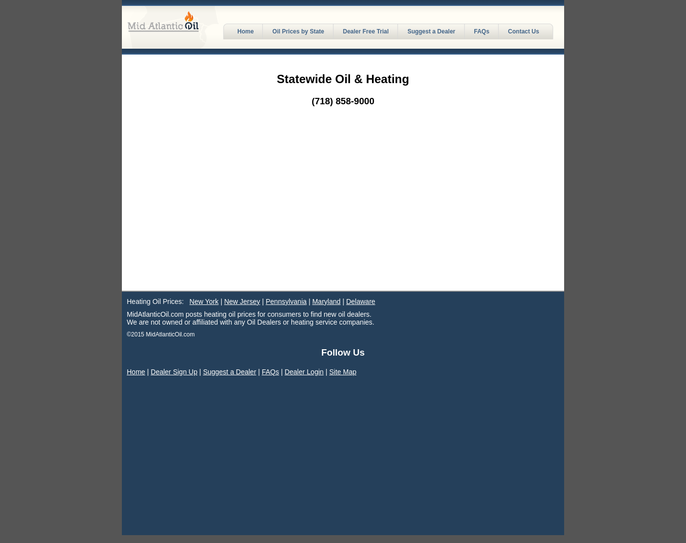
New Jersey (242, 301)
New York (204, 301)
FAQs (270, 372)
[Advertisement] (343, 217)
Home (136, 372)
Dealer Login (304, 372)
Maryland (326, 301)
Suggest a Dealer (229, 372)
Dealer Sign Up (174, 372)
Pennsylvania (286, 301)
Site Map (342, 372)
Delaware (360, 301)
